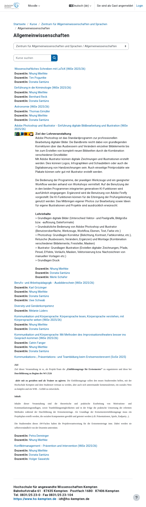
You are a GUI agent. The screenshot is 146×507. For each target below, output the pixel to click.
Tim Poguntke (37, 77)
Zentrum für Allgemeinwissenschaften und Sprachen (74, 24)
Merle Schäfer (58, 277)
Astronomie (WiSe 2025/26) (31, 106)
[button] (80, 5)
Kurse (33, 24)
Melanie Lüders (38, 310)
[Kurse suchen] (32, 58)
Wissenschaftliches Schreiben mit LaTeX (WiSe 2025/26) (49, 69)
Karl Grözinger (38, 287)
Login (139, 5)
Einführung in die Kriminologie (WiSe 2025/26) (42, 87)
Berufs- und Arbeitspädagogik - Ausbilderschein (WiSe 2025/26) (54, 282)
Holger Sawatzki (39, 459)
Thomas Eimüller (39, 111)
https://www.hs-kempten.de (34, 499)
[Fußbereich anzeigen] (136, 497)
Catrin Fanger (37, 343)
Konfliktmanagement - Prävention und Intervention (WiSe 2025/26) (55, 446)
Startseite (19, 24)
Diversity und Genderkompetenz (34, 306)
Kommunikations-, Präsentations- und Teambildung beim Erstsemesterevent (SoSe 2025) (70, 357)
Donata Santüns (39, 82)
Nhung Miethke (38, 73)
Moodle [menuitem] (32, 5)
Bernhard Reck (38, 96)
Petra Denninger (39, 435)
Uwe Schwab (37, 300)
